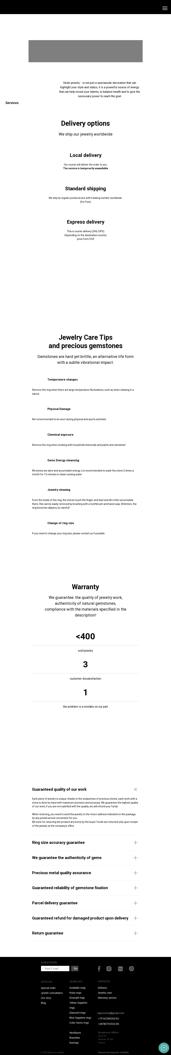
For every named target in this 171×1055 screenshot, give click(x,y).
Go (75, 968)
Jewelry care (105, 992)
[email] (55, 968)
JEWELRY (76, 981)
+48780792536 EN (108, 1024)
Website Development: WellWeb (113, 1052)
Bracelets (75, 1037)
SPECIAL (47, 981)
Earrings (74, 1042)
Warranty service (107, 997)
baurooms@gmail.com (111, 1013)
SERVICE (104, 981)
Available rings (78, 987)
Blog (43, 1003)
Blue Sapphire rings (80, 1017)
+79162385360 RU (108, 1018)
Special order (48, 988)
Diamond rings (78, 1012)
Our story (46, 998)
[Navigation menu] (164, 8)
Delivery (102, 987)
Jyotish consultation (52, 993)
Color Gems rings (79, 1022)
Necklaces (75, 1032)
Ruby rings (75, 992)
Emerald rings (77, 997)
